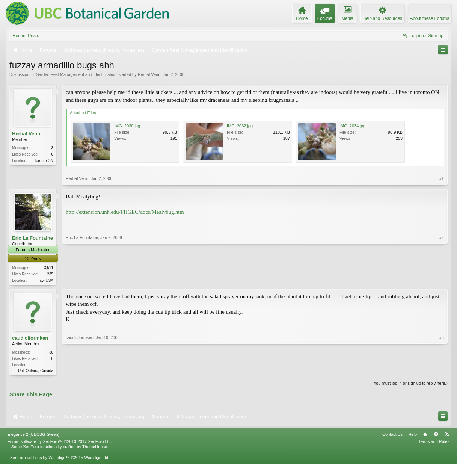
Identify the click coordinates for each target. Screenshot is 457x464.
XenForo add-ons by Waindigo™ (39, 458)
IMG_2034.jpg (352, 126)
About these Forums (429, 18)
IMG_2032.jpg (240, 126)
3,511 (48, 268)
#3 (441, 370)
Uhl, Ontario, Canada (35, 371)
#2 (441, 279)
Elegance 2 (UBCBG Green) (33, 436)
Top (436, 435)
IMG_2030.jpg (127, 126)
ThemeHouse (94, 448)
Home (425, 435)
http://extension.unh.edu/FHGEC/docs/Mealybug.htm (125, 212)
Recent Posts (25, 35)
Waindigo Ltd (96, 458)
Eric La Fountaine (32, 238)
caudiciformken (30, 339)
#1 (441, 178)
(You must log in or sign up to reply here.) (410, 384)
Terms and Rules (433, 443)
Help (412, 436)
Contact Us (392, 436)
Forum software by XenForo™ (60, 443)
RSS (446, 435)
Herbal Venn (149, 74)
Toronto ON (43, 161)
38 (51, 353)
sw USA (46, 280)
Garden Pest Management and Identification (76, 74)
